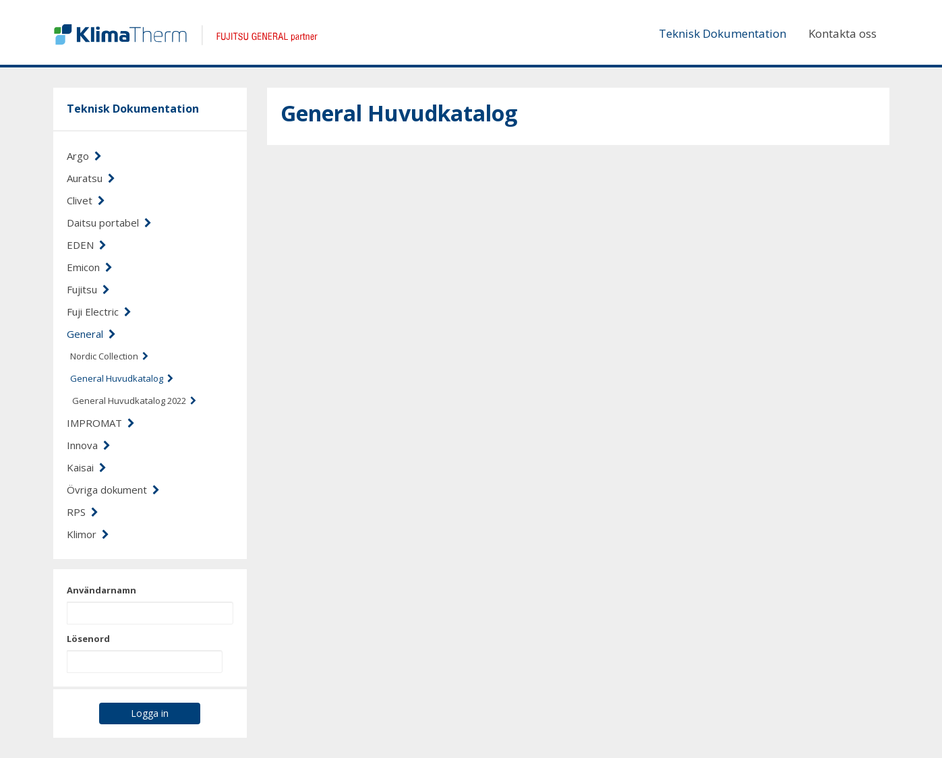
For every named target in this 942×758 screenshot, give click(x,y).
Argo (84, 156)
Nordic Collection (109, 356)
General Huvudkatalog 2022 (134, 401)
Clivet (86, 200)
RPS (82, 512)
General (91, 334)
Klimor (88, 534)
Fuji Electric (99, 311)
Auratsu (91, 178)
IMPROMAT (101, 423)
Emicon (90, 267)
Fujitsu (88, 289)
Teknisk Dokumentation (722, 33)
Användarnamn (101, 590)
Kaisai (87, 467)
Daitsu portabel (109, 222)
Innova (89, 445)
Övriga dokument (113, 489)
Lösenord (88, 639)
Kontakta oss (842, 33)
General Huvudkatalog (121, 378)
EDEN (87, 245)
